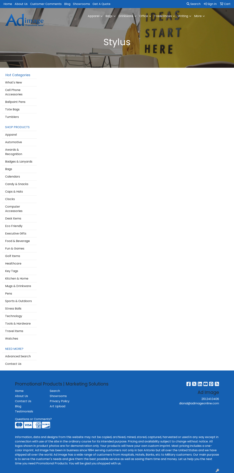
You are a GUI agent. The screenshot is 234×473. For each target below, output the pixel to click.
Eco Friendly (13, 226)
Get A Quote (101, 4)
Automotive (13, 142)
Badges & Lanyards (18, 161)
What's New (13, 82)
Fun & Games (14, 248)
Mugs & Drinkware (18, 286)
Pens (8, 293)
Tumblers (12, 117)
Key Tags (11, 271)
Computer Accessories (13, 208)
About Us (21, 4)
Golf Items (12, 256)
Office (143, 16)
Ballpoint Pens (15, 102)
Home (7, 4)
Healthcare (13, 263)
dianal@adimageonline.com (199, 403)
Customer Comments (46, 4)
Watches (11, 338)
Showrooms (81, 4)
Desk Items (13, 218)
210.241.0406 (210, 399)
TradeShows (163, 16)
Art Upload (57, 406)
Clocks (10, 199)
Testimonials (24, 411)
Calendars (12, 176)
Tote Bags (12, 109)
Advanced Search (18, 356)
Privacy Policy (59, 401)
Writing (183, 16)
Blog (67, 4)
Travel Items (14, 331)
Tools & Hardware (18, 323)
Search (194, 4)
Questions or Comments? (33, 419)
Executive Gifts (15, 233)
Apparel (93, 16)
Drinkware (125, 16)
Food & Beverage (17, 241)
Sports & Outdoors (18, 301)
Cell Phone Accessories (13, 92)
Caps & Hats (14, 191)
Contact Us (13, 364)
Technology (13, 316)
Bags (108, 16)
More (198, 16)
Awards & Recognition (13, 152)
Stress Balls (13, 308)
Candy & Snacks (16, 184)
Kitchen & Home (16, 278)
